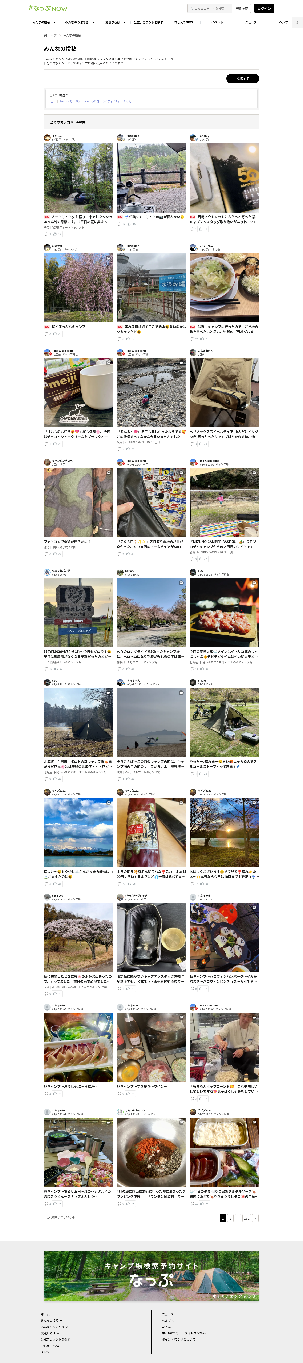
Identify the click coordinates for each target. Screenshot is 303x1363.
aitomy (204, 136)
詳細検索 (241, 8)
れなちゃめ (204, 895)
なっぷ (166, 1327)
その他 (127, 101)
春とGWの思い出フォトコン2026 (184, 1333)
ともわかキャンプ (135, 1110)
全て (53, 101)
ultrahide (133, 136)
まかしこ (57, 136)
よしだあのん (205, 350)
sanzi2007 (58, 895)
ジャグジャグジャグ (136, 895)
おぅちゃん (206, 246)
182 (247, 1218)
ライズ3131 (59, 790)
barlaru (129, 570)
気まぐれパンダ (61, 570)
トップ (52, 35)
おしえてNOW (183, 22)
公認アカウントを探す (148, 22)
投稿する (243, 78)
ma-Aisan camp (64, 350)
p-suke (202, 680)
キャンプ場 (65, 101)
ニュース (251, 22)
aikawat (57, 246)
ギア (78, 101)
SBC (200, 570)
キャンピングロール (63, 460)
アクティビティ (111, 101)
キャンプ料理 (91, 101)
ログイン (264, 8)
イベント (217, 22)
